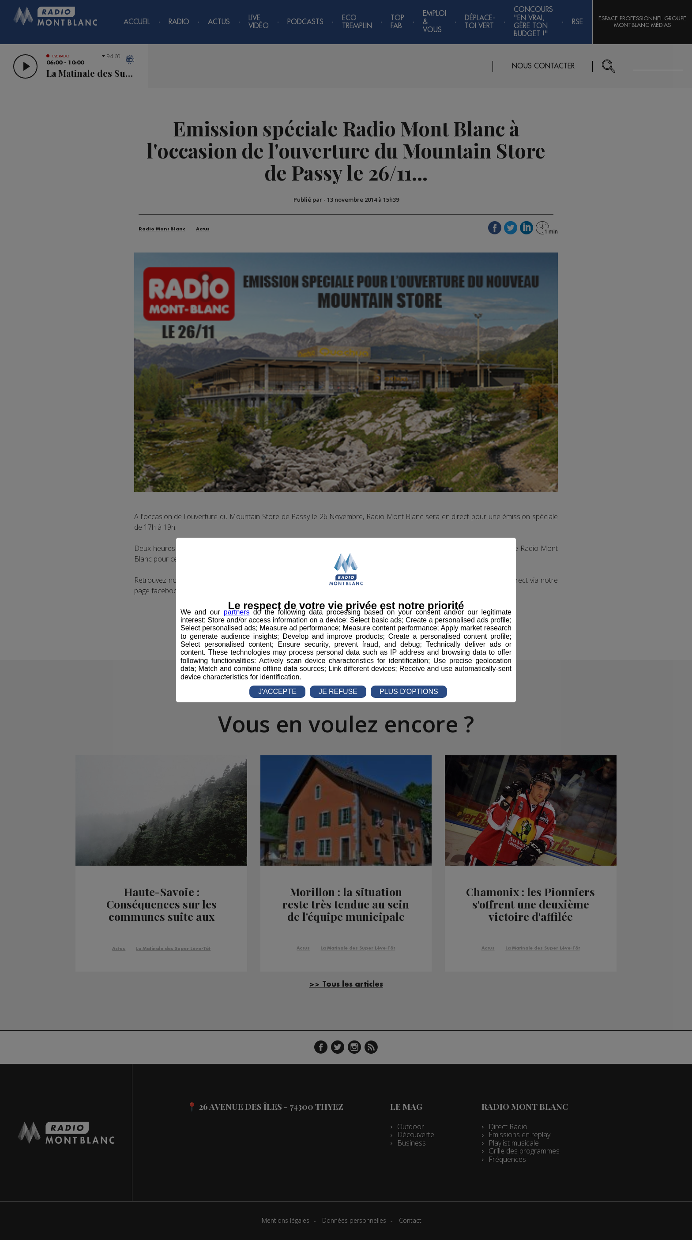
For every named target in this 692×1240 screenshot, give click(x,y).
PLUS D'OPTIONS (409, 691)
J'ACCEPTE (277, 691)
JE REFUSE (338, 691)
